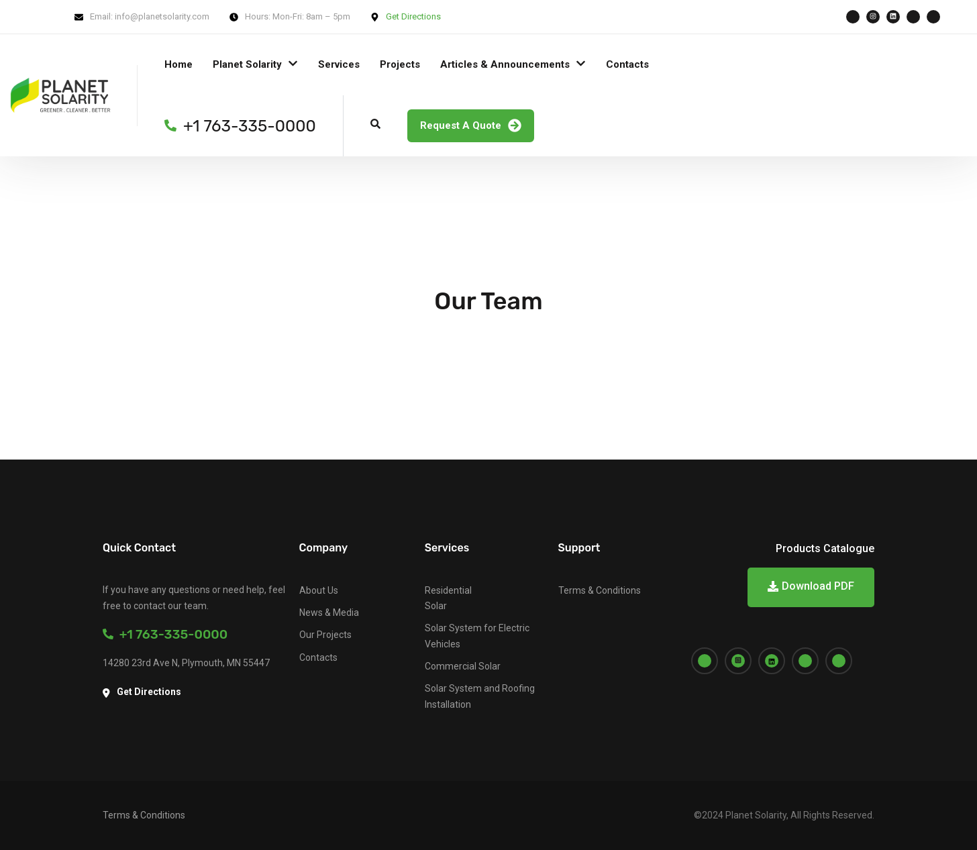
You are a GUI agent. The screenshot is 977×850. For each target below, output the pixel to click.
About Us (318, 590)
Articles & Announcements (505, 64)
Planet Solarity (247, 64)
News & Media (329, 612)
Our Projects (325, 634)
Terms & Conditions (599, 590)
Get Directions (413, 16)
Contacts (627, 64)
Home (178, 64)
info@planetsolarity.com (162, 16)
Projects (400, 64)
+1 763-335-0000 (165, 634)
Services (339, 64)
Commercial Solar (463, 666)
